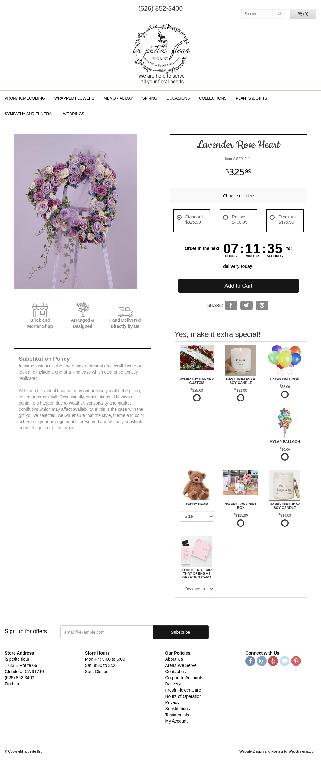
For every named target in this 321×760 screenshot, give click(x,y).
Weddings (73, 114)
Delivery (173, 683)
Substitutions (177, 708)
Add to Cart (238, 286)
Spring (149, 98)
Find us (12, 683)
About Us (174, 659)
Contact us (175, 671)
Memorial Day (118, 98)
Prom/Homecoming (25, 98)
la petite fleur (160, 53)
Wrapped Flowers (74, 98)
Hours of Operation (183, 696)
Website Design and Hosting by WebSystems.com (277, 751)
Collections (212, 98)
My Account (176, 721)
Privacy (172, 702)
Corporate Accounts (184, 677)
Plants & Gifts (251, 98)
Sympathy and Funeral (29, 114)
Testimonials (177, 714)
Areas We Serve (181, 665)
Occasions (178, 98)
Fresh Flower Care (183, 690)
